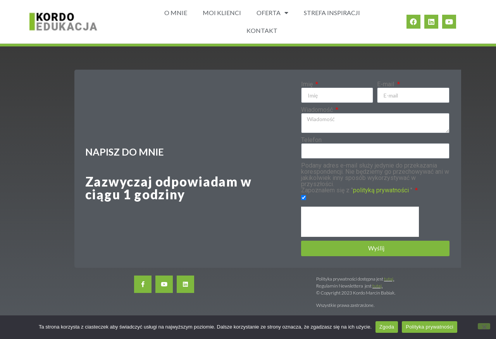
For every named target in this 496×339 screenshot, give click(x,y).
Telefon (311, 140)
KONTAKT (261, 30)
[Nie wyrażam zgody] (484, 326)
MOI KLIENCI (222, 12)
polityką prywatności (381, 190)
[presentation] (360, 222)
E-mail (386, 84)
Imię (307, 84)
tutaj (388, 279)
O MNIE (175, 12)
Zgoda (386, 327)
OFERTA (272, 13)
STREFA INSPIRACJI (332, 12)
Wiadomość (317, 110)
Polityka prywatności (429, 327)
